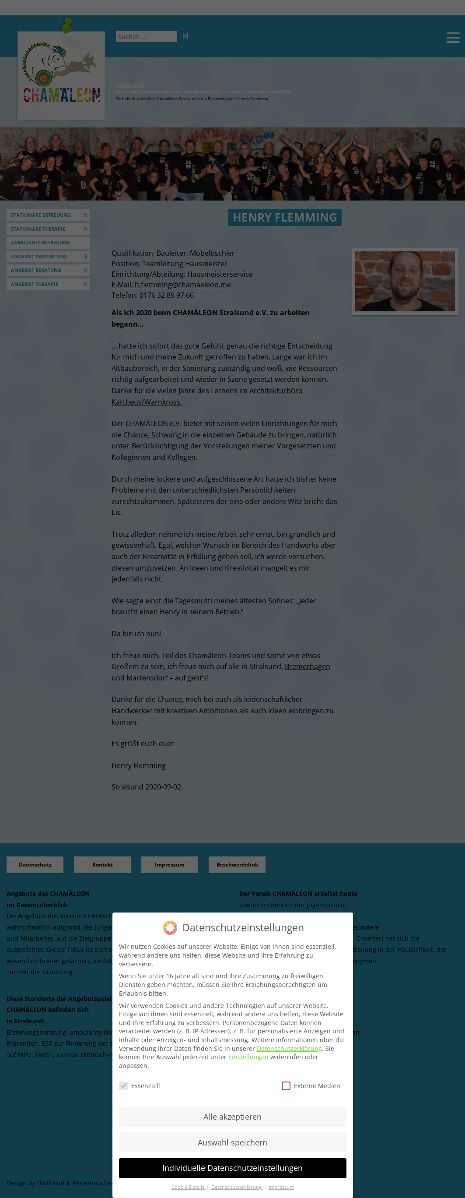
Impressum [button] (281, 1187)
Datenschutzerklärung (289, 1048)
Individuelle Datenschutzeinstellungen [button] (232, 1168)
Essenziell (139, 1086)
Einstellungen (248, 1057)
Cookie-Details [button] (188, 1187)
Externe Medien (311, 1086)
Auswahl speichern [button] (232, 1142)
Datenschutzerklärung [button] (237, 1187)
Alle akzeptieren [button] (232, 1116)
